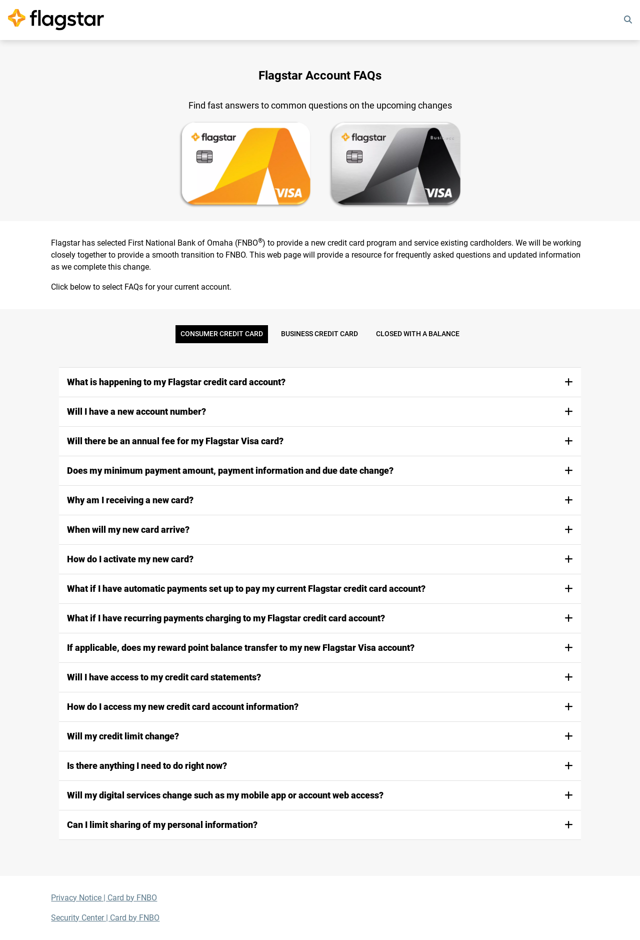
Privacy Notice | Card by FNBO (104, 897)
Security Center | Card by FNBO (105, 917)
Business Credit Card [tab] (319, 334)
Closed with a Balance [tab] (418, 334)
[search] (628, 20)
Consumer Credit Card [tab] (221, 334)
